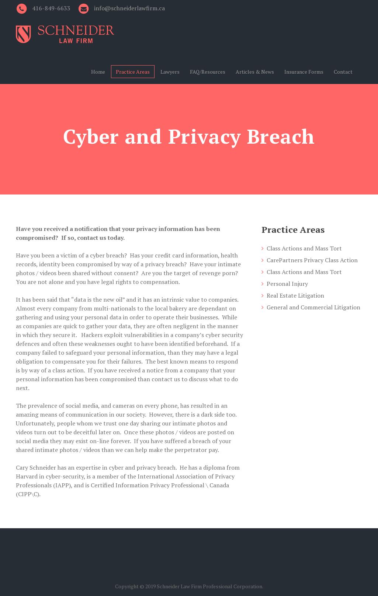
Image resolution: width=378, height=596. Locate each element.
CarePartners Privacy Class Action (312, 260)
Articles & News (255, 71)
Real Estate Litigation (295, 295)
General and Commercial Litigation (313, 307)
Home (98, 71)
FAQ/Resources (207, 71)
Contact (343, 71)
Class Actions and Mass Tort (304, 248)
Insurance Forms (303, 71)
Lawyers (170, 71)
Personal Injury (287, 284)
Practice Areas (133, 71)
